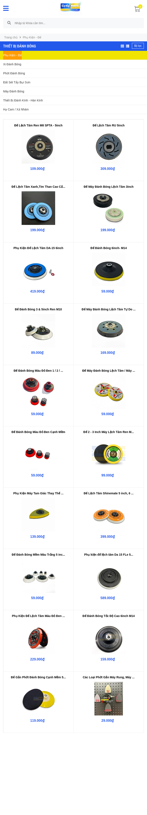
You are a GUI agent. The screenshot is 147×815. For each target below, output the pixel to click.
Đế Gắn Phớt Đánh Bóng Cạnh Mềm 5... (38, 677)
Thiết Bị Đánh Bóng (19, 46)
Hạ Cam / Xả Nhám (16, 109)
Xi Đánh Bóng (12, 64)
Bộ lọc (138, 45)
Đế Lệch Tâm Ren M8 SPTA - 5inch (38, 125)
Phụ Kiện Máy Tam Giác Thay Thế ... (38, 493)
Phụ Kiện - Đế (12, 55)
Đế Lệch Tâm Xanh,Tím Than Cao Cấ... (38, 186)
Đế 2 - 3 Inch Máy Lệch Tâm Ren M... (108, 432)
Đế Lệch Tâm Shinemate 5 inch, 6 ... (109, 493)
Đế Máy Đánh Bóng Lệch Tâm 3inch (109, 186)
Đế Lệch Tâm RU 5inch (109, 125)
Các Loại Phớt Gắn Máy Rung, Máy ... (109, 677)
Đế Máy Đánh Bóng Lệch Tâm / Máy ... (108, 370)
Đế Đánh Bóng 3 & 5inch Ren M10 (38, 309)
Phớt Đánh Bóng (14, 73)
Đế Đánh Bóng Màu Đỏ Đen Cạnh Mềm (38, 432)
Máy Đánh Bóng (13, 91)
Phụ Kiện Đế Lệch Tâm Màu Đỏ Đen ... (38, 616)
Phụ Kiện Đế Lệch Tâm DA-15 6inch (38, 248)
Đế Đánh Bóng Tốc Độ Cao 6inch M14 (109, 616)
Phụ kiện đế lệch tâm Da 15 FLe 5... (108, 554)
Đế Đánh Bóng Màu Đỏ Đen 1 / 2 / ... (38, 370)
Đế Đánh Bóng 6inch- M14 (109, 248)
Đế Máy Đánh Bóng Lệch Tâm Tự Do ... (109, 309)
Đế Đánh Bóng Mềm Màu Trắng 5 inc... (38, 554)
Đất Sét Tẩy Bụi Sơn (16, 82)
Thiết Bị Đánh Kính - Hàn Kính (23, 100)
